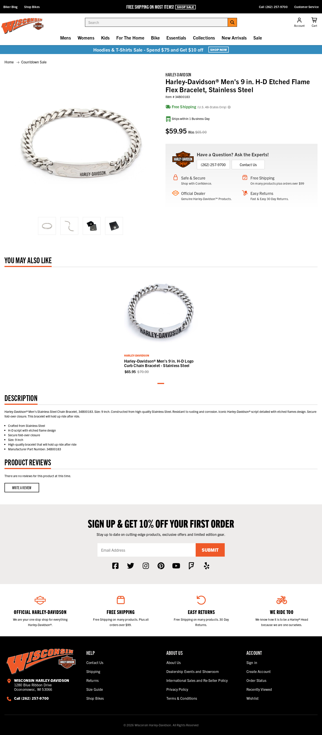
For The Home (130, 37)
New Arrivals (234, 37)
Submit (210, 550)
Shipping (93, 671)
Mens (65, 37)
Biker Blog (10, 7)
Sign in (251, 662)
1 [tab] (161, 383)
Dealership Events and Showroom (192, 671)
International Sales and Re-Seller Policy (197, 680)
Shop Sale (185, 7)
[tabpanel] (161, 322)
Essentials (176, 37)
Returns (92, 680)
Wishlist (252, 698)
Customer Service (306, 7)
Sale (257, 37)
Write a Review (22, 487)
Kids (105, 37)
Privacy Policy (177, 689)
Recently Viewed (259, 689)
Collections (204, 37)
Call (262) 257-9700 (273, 7)
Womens (86, 37)
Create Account (258, 671)
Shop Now (218, 50)
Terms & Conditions (181, 698)
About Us (173, 662)
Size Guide (94, 689)
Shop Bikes (31, 7)
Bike (155, 37)
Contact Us (248, 164)
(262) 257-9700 (213, 164)
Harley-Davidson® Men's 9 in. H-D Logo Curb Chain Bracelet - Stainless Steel (159, 363)
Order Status (256, 680)
